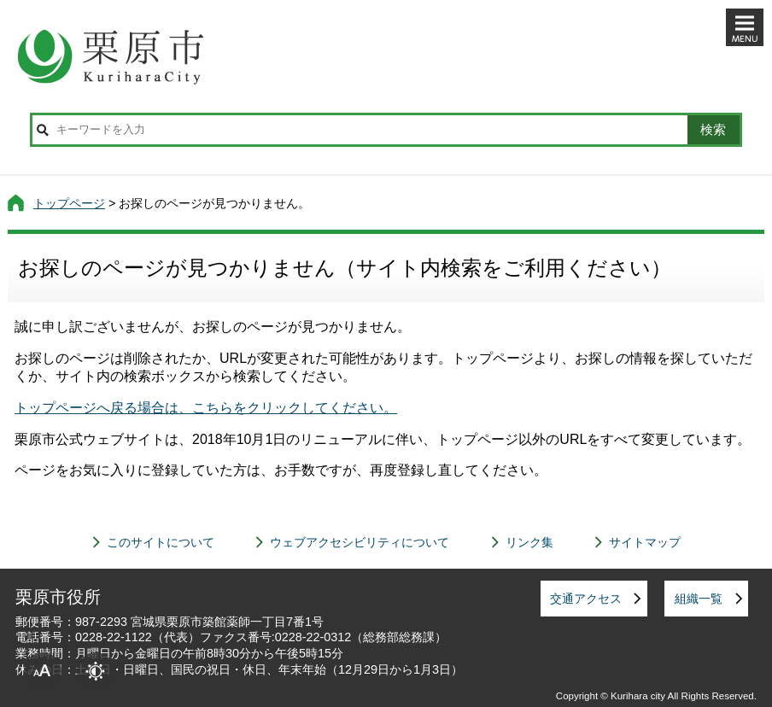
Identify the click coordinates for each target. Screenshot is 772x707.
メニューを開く (744, 27)
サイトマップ (645, 542)
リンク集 (529, 542)
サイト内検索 (42, 129)
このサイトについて (160, 542)
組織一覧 (698, 598)
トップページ (69, 203)
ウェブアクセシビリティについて (359, 542)
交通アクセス (586, 598)
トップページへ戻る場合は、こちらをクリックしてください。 (206, 407)
